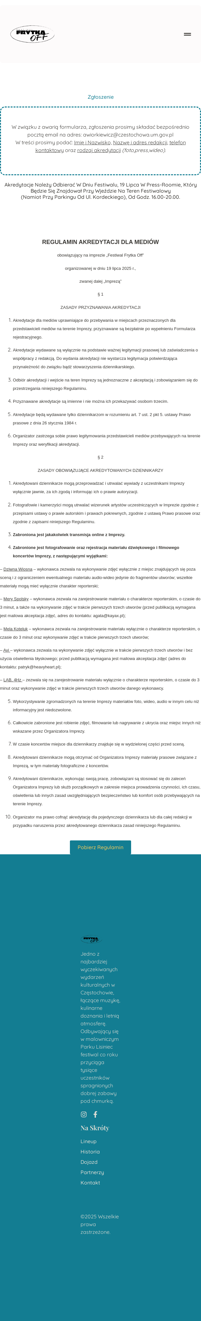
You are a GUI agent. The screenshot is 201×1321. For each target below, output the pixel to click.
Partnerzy (92, 1172)
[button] (187, 34)
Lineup (89, 1141)
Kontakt (90, 1183)
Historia (90, 1152)
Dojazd (89, 1162)
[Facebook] (95, 1114)
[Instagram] (84, 1114)
